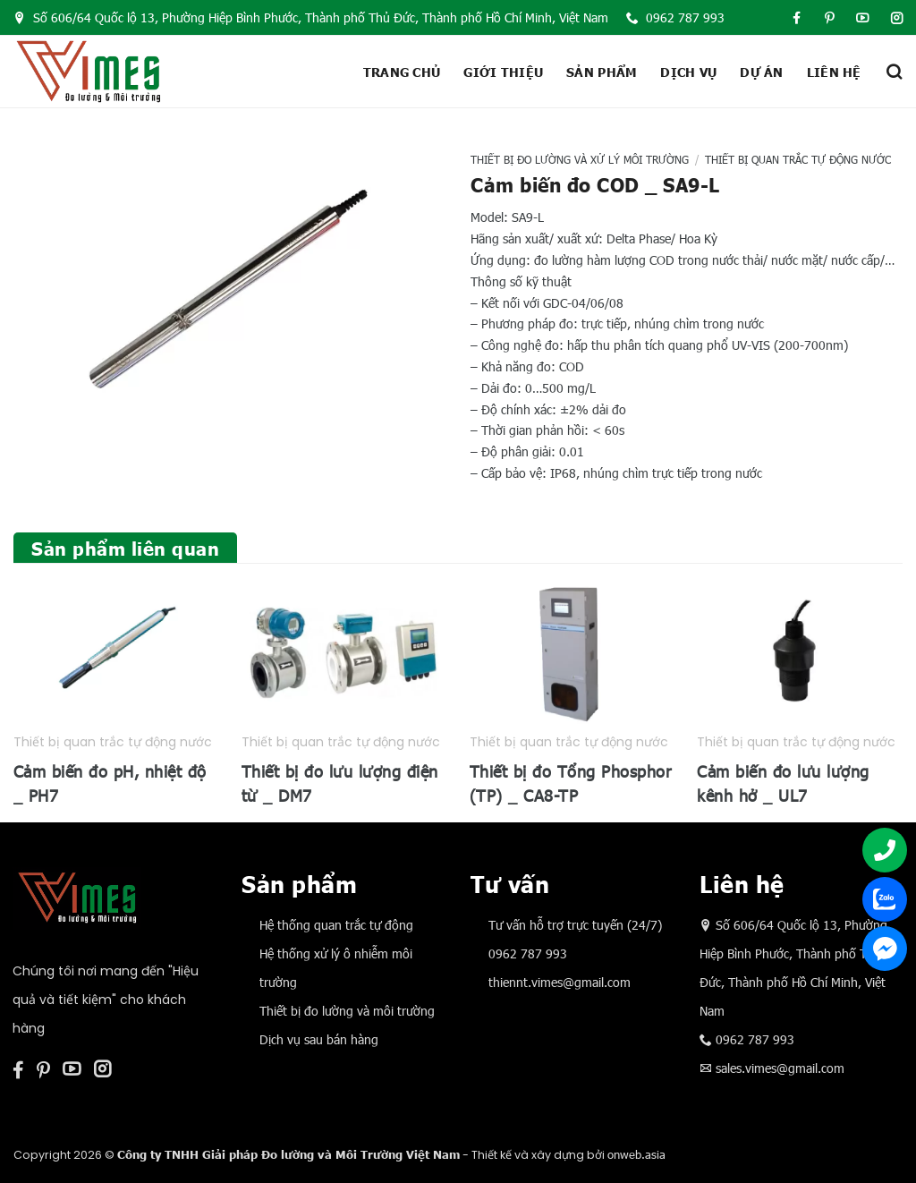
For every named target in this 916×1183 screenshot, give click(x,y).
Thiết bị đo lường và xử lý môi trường (580, 159)
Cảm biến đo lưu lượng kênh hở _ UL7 (783, 783)
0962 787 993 (675, 17)
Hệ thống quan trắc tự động (336, 924)
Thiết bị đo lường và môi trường (347, 1010)
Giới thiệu (503, 72)
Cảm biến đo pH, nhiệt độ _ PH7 (110, 783)
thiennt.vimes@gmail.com (559, 982)
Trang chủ (402, 72)
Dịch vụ (688, 72)
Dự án (761, 72)
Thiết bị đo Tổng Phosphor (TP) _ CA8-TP (571, 783)
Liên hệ (834, 72)
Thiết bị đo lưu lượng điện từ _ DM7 (340, 783)
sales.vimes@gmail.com (780, 1068)
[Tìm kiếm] (894, 71)
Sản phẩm (601, 72)
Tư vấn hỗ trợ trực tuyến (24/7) (575, 924)
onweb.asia (636, 1154)
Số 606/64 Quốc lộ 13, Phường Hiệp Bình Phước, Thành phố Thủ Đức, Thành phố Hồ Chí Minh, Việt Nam (310, 17)
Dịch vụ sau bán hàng (318, 1039)
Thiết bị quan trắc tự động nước (798, 159)
